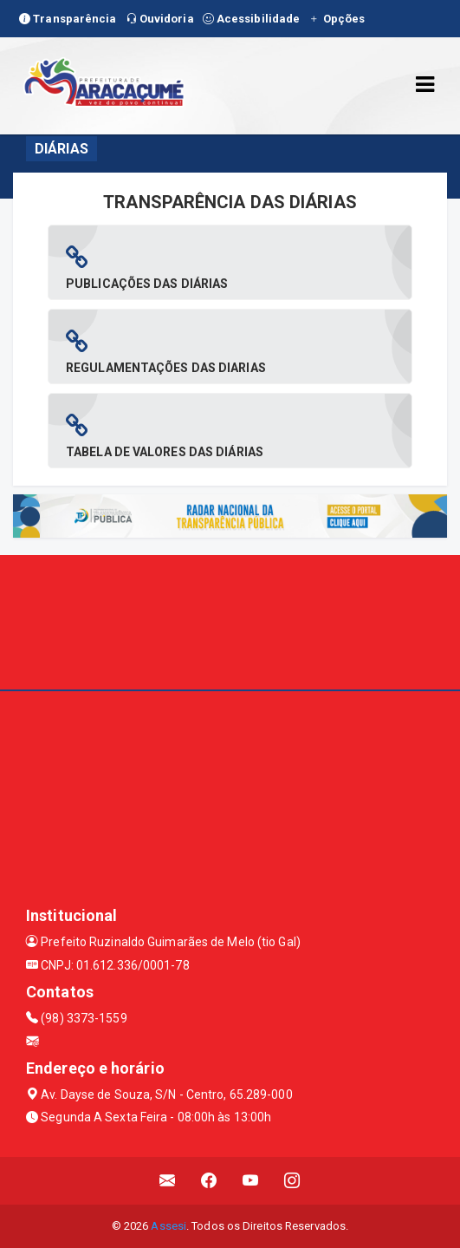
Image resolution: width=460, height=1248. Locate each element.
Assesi (168, 1225)
